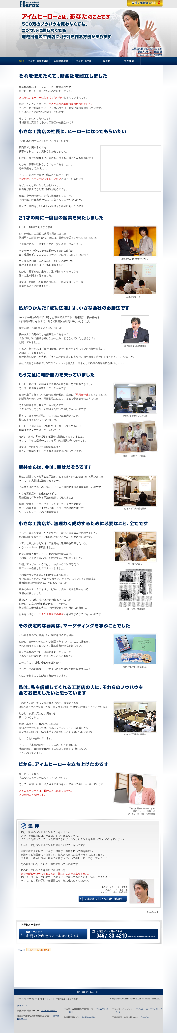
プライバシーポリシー (27, 999)
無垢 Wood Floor (89, 1017)
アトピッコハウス (49, 1010)
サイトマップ (46, 999)
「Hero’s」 (145, 1017)
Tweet (21, 950)
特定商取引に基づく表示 (67, 999)
